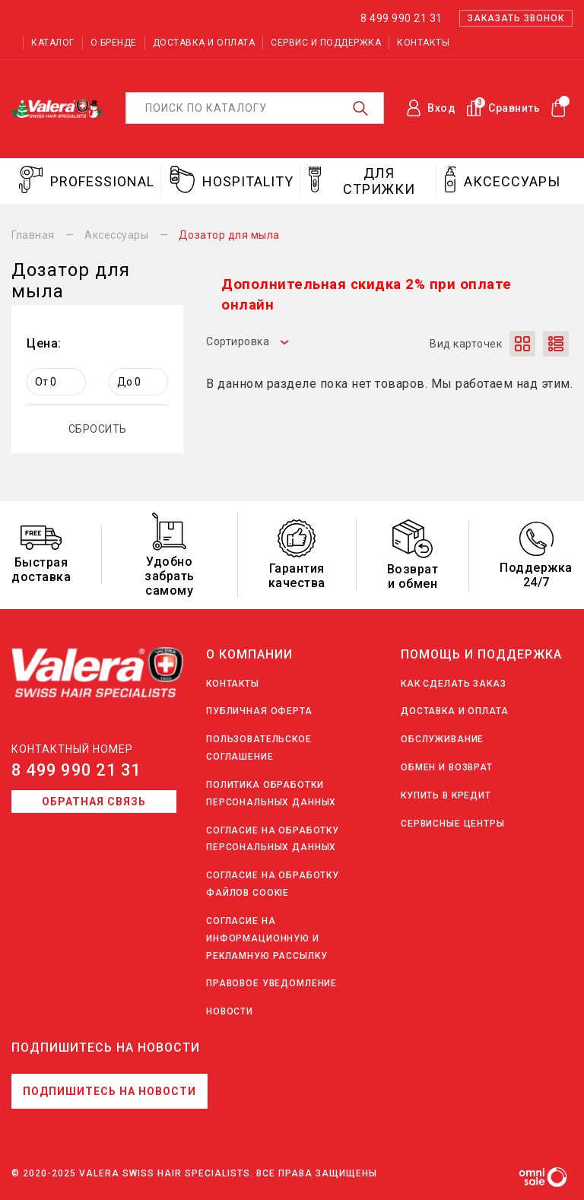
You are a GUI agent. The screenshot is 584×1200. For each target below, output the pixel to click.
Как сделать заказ (453, 683)
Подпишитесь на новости (109, 1091)
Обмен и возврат (447, 767)
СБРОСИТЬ (97, 429)
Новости (229, 1011)
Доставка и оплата (204, 42)
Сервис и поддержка (326, 42)
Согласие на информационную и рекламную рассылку (266, 938)
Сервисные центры (453, 823)
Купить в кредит (446, 795)
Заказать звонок (516, 18)
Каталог (53, 42)
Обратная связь (94, 801)
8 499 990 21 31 (76, 769)
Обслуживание (442, 739)
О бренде (113, 42)
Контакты (423, 42)
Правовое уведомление (271, 983)
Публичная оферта (259, 711)
